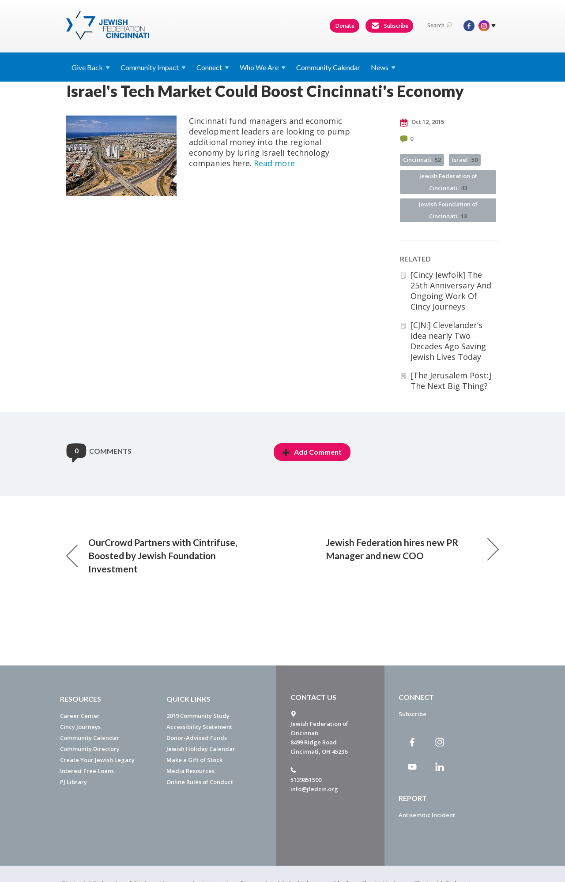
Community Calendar (328, 67)
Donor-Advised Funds (196, 738)
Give (91, 67)
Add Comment (312, 452)
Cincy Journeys (80, 727)
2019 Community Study (198, 716)
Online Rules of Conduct (199, 782)
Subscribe (389, 26)
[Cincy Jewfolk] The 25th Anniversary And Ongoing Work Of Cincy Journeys (451, 290)
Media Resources (190, 771)
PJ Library (73, 782)
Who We (263, 67)
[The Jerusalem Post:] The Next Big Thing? (451, 380)
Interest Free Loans (87, 771)
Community (153, 67)
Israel (465, 160)
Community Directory (90, 749)
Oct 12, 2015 (422, 122)
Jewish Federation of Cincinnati (448, 182)
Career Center (80, 716)
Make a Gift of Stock (194, 760)
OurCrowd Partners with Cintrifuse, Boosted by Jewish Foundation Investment (151, 555)
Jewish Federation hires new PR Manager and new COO (412, 549)
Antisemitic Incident (427, 815)
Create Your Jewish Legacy (97, 760)
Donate (344, 26)
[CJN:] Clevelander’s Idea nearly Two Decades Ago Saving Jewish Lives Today (448, 341)
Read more (274, 163)
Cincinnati (422, 160)
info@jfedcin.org (314, 789)
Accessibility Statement (199, 727)
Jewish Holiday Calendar (200, 749)
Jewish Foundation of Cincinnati (448, 210)
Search (439, 25)
